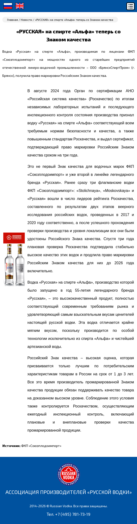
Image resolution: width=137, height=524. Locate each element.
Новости (26, 19)
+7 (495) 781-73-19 (72, 514)
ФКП (41, 446)
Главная (12, 19)
